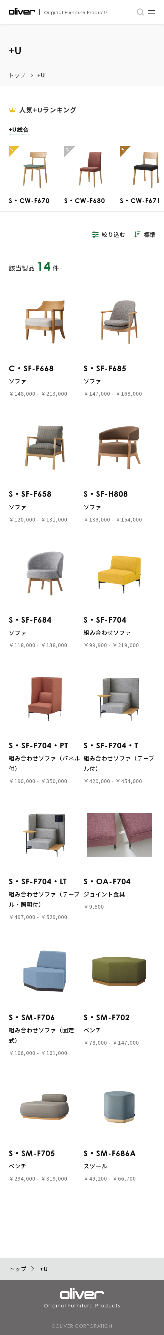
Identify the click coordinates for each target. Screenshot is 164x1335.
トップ (17, 75)
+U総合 (19, 130)
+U (41, 75)
